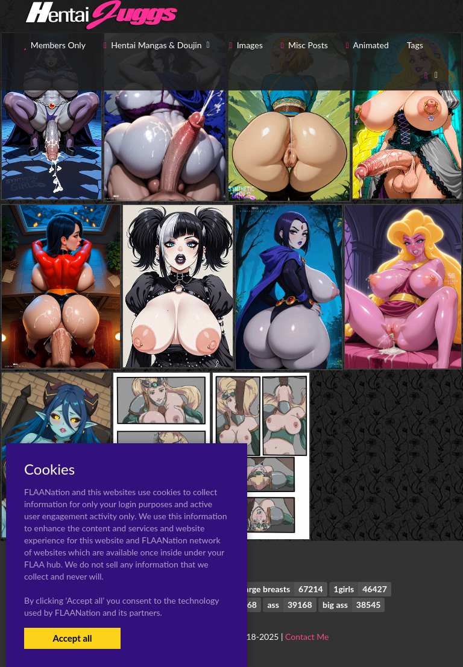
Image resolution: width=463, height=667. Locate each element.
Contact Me (307, 636)
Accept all (72, 638)
